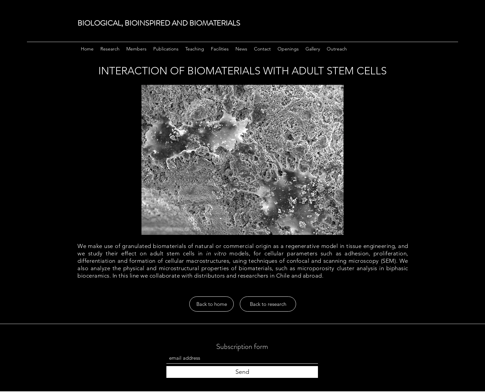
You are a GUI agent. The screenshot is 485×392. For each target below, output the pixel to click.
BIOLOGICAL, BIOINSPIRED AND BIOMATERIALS (158, 23)
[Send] (242, 372)
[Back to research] (268, 304)
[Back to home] (211, 304)
